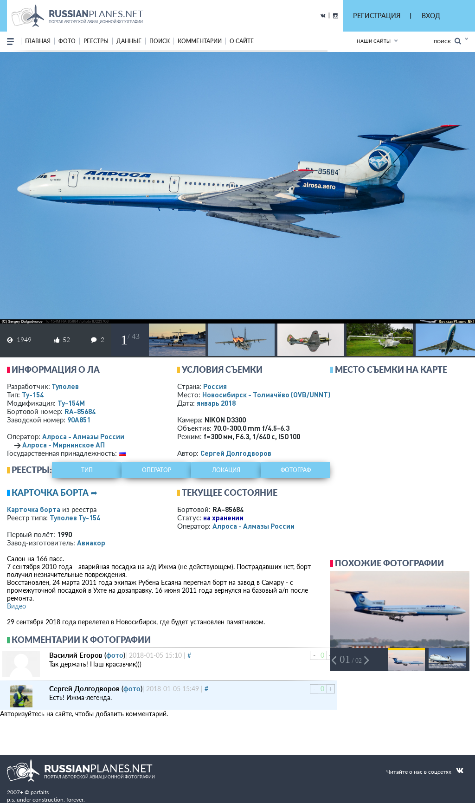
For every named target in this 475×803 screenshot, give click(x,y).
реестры (96, 41)
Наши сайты (374, 41)
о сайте (242, 41)
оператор (156, 469)
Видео (16, 606)
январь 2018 (216, 403)
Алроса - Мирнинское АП (63, 444)
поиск (159, 41)
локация (226, 469)
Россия (215, 386)
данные (128, 41)
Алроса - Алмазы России (83, 436)
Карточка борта (33, 509)
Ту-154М (71, 403)
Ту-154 (33, 394)
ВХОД (431, 15)
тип (87, 469)
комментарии (200, 41)
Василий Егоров (76, 655)
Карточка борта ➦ (54, 492)
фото (67, 41)
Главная (38, 41)
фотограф (296, 469)
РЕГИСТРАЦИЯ (376, 15)
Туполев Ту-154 (75, 517)
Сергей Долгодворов (235, 453)
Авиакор (91, 542)
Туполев (65, 386)
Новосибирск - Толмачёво (266, 394)
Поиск (447, 41)
